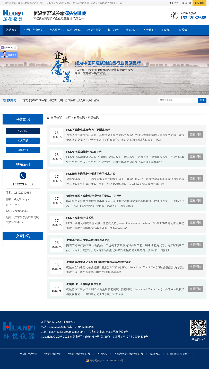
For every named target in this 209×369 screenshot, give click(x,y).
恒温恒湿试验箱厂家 (79, 353)
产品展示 (54, 29)
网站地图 (199, 3)
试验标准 (23, 150)
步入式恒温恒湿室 (88, 100)
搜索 (202, 100)
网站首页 (11, 29)
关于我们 (173, 3)
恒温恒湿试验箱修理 (178, 353)
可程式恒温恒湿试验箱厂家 (128, 353)
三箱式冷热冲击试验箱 (33, 100)
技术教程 (113, 29)
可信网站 (102, 353)
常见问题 (23, 140)
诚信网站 (155, 353)
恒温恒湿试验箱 (33, 29)
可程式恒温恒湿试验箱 (62, 100)
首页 (68, 117)
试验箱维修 (74, 29)
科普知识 (131, 29)
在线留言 (166, 29)
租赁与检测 (94, 29)
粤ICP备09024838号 (135, 336)
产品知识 (23, 131)
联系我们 (186, 3)
